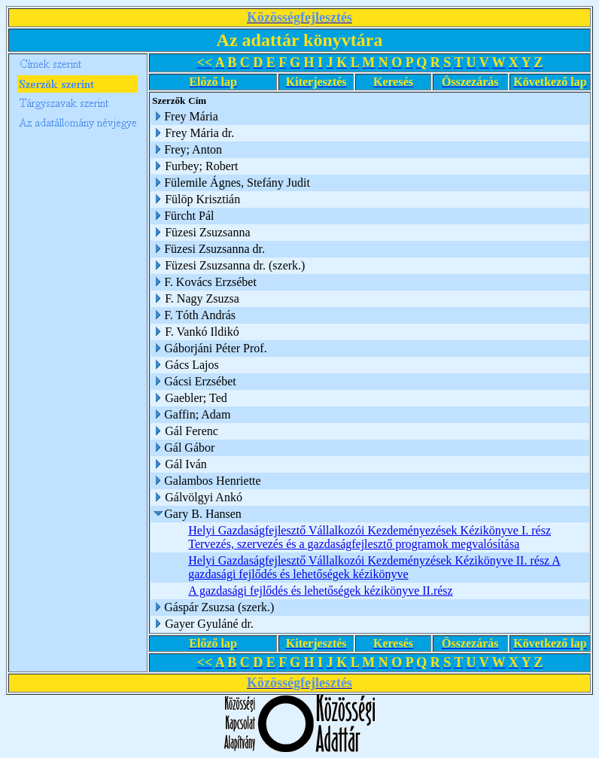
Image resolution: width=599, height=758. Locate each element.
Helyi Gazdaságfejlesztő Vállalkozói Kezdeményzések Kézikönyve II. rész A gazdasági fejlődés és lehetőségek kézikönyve (374, 567)
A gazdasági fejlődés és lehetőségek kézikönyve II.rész (320, 590)
